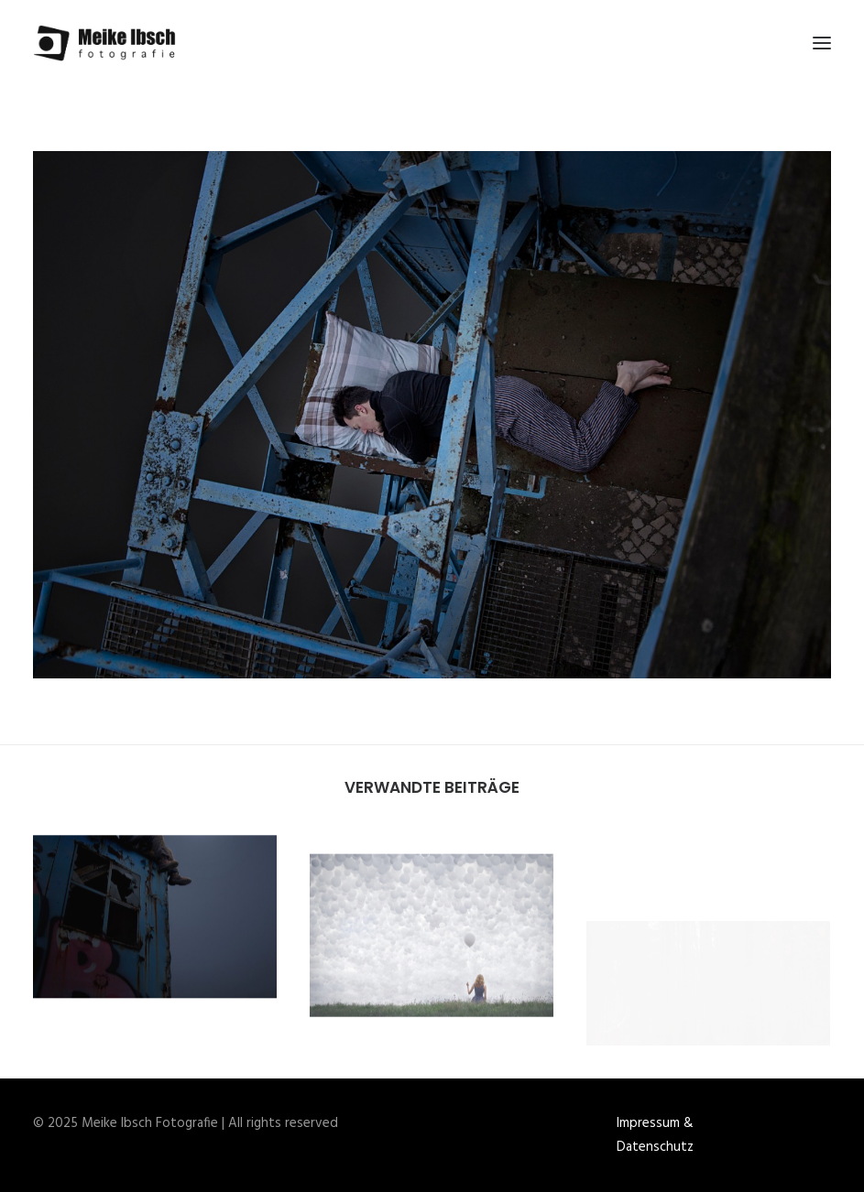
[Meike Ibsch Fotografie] (109, 43)
